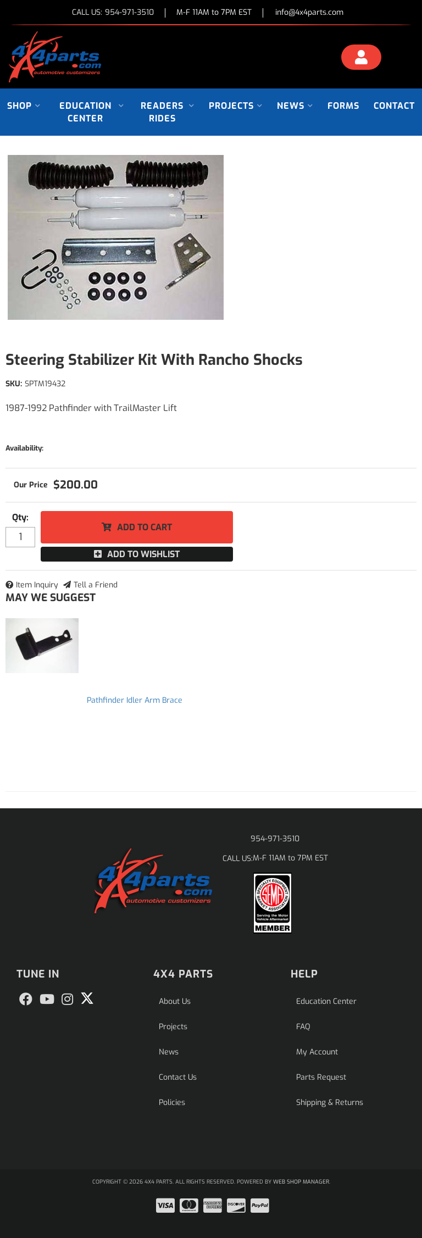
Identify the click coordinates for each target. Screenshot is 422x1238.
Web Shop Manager (301, 1181)
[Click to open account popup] (361, 59)
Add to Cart (144, 527)
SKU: (13, 384)
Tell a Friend (96, 585)
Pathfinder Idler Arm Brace (134, 700)
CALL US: (113, 13)
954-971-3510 (275, 839)
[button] (24, 105)
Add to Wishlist (143, 554)
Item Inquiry (37, 585)
